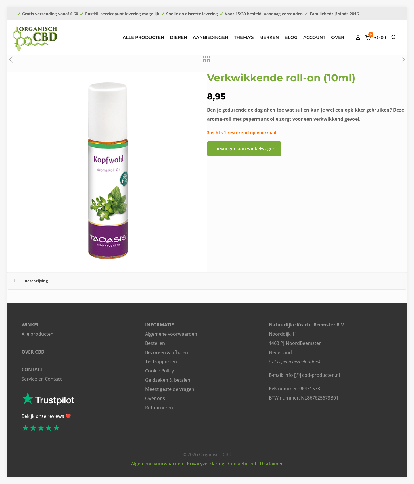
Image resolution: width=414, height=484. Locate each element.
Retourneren (159, 407)
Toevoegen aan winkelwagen (244, 148)
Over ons (155, 398)
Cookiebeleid (242, 463)
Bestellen (155, 343)
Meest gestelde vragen (169, 389)
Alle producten (37, 334)
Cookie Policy (159, 371)
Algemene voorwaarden (171, 334)
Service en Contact (42, 379)
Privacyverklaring (205, 463)
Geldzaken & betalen (167, 380)
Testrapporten (161, 361)
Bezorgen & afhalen (166, 352)
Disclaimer (271, 463)
